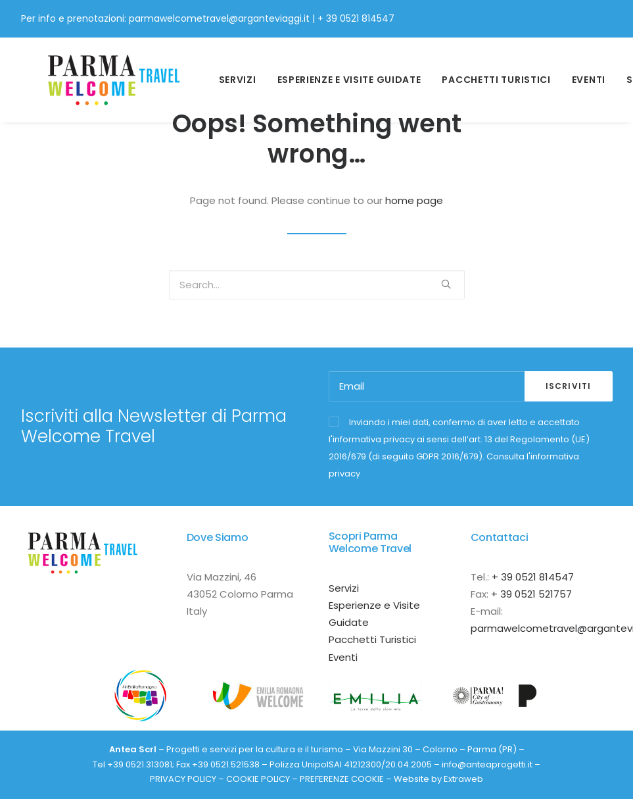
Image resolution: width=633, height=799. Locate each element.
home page (414, 200)
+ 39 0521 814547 (355, 18)
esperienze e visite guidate (341, 73)
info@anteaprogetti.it (487, 764)
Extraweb (463, 779)
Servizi (229, 73)
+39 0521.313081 (139, 764)
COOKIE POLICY (258, 779)
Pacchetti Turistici (488, 73)
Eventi (581, 73)
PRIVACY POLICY (183, 779)
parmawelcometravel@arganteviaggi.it (219, 18)
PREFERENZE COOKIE (342, 779)
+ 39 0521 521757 (531, 594)
